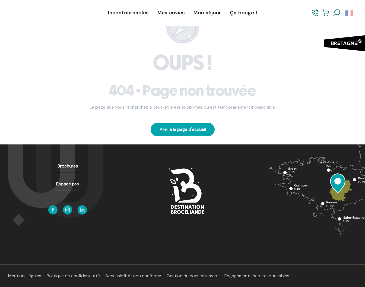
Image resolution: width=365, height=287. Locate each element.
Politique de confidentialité (73, 276)
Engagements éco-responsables (256, 276)
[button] (336, 13)
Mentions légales (24, 276)
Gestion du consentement (193, 276)
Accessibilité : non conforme (133, 276)
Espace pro (67, 184)
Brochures (68, 166)
